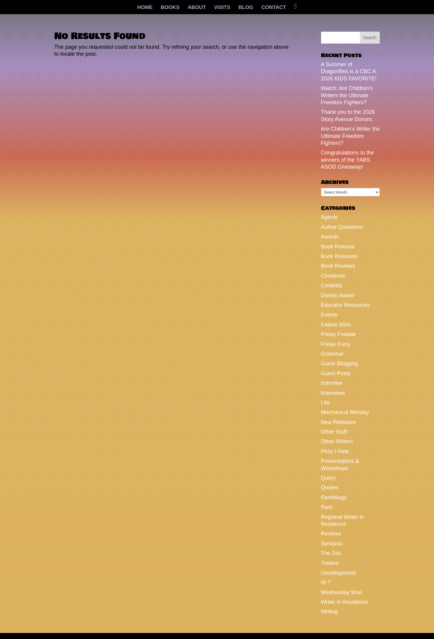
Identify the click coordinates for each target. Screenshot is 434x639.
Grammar (332, 354)
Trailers (330, 563)
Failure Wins (336, 325)
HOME (145, 7)
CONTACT (273, 7)
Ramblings (334, 497)
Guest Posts (336, 373)
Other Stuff (334, 432)
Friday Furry (335, 344)
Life (325, 403)
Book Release (338, 247)
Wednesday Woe (341, 592)
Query (328, 478)
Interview (332, 383)
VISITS (222, 7)
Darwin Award (337, 295)
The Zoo (331, 553)
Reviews (331, 534)
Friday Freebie (338, 334)
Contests (331, 285)
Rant (326, 507)
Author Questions (342, 227)
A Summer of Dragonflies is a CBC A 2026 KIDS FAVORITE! (349, 71)
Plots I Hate (335, 451)
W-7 (326, 582)
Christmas (333, 276)
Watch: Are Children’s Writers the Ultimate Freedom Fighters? (347, 95)
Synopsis (332, 544)
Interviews (333, 393)
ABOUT (197, 7)
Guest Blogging (339, 363)
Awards (330, 237)
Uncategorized (338, 573)
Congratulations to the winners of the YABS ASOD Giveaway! (347, 160)
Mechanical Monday (345, 412)
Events (329, 315)
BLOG (245, 7)
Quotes (329, 488)
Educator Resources (345, 305)
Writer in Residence (344, 602)
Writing (329, 612)
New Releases (338, 422)
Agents (329, 217)
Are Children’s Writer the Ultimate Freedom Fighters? (350, 136)
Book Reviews (338, 266)
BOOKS (170, 7)
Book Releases (339, 256)
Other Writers (337, 441)
